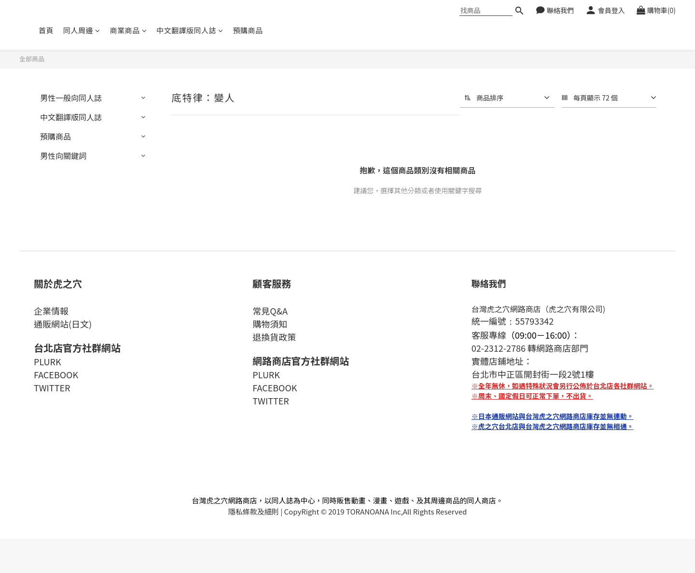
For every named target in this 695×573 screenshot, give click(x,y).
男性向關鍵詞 (63, 155)
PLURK (47, 361)
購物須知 (269, 323)
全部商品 (31, 58)
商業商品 (128, 30)
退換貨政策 (274, 336)
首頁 (46, 30)
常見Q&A (270, 310)
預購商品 (248, 30)
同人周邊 (81, 30)
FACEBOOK (56, 374)
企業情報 (51, 310)
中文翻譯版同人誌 (189, 30)
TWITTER (52, 387)
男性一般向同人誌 (71, 97)
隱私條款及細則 (253, 511)
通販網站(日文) (63, 323)
